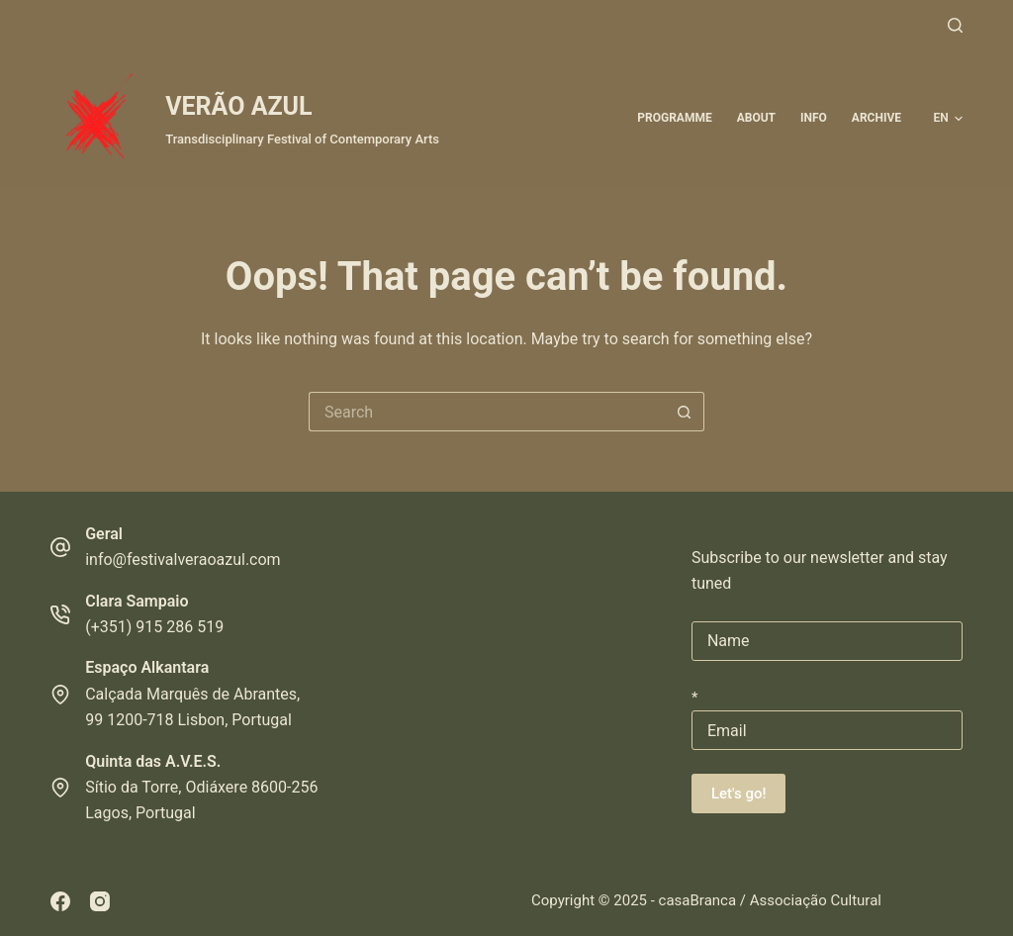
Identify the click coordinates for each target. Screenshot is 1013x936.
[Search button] (684, 411)
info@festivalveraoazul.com (182, 559)
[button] (948, 119)
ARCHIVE (876, 118)
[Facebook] (60, 901)
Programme (674, 118)
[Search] (955, 25)
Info (813, 118)
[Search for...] (487, 411)
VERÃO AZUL (238, 106)
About (756, 118)
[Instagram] (100, 901)
